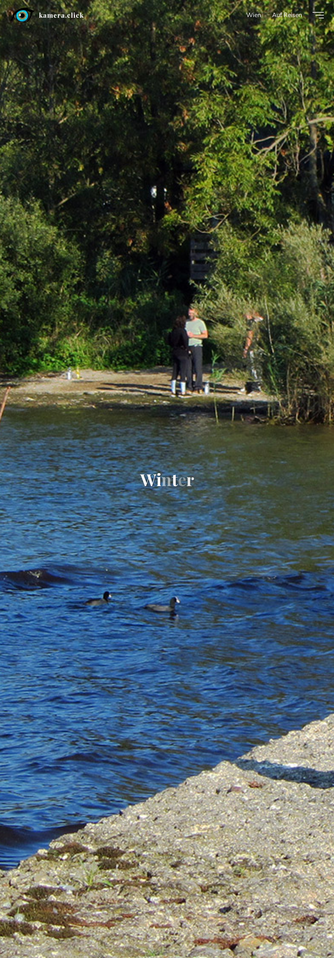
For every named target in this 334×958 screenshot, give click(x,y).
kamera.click (61, 14)
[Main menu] (318, 15)
